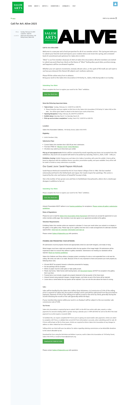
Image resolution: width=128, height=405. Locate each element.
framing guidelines (76, 206)
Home (85, 364)
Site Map (86, 380)
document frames (86, 271)
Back (14, 18)
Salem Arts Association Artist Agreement (73, 216)
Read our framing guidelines (58, 252)
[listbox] (110, 18)
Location (16, 35)
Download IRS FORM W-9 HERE (53, 341)
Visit (85, 375)
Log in (115, 4)
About (86, 366)
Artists (86, 369)
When (17, 32)
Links (85, 378)
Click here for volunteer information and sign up (68, 230)
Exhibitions (87, 371)
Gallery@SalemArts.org (60, 233)
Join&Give (87, 373)
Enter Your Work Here (50, 94)
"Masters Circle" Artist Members (68, 147)
